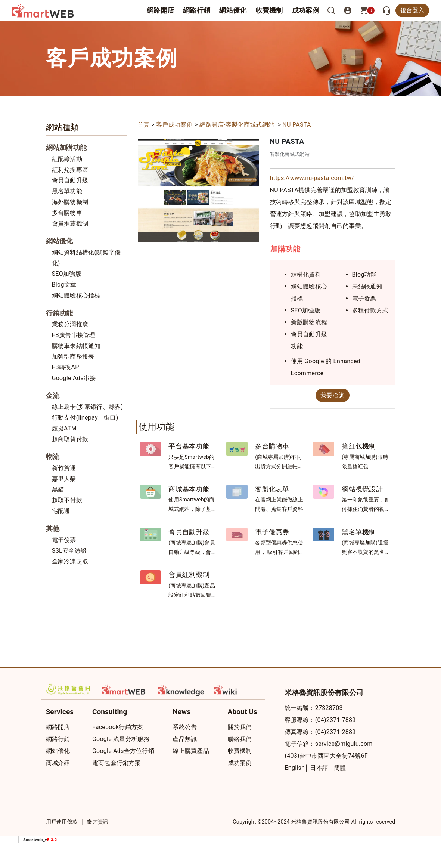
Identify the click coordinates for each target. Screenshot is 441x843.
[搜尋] (331, 10)
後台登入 (412, 10)
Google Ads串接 (74, 378)
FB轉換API (66, 367)
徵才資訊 (97, 822)
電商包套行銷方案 (116, 762)
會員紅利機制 (188, 574)
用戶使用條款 (62, 822)
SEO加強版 (66, 273)
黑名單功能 (67, 191)
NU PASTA (296, 124)
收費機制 (240, 750)
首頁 (143, 124)
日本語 (319, 767)
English (295, 767)
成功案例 (305, 10)
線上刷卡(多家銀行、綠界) (87, 406)
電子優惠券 (272, 532)
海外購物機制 (70, 202)
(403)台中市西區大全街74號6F (326, 755)
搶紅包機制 (359, 446)
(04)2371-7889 (335, 719)
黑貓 (58, 489)
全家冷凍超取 (70, 561)
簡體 (340, 767)
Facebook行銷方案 (117, 727)
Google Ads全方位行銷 (123, 750)
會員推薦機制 (70, 223)
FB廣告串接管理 (74, 335)
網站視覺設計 (362, 489)
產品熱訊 (185, 738)
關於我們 (240, 727)
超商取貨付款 (70, 439)
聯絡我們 (240, 738)
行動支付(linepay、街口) (85, 417)
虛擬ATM (64, 428)
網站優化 (232, 10)
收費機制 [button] (269, 10)
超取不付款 (67, 500)
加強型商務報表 (73, 356)
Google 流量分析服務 (121, 738)
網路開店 (58, 727)
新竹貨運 (64, 468)
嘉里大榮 (64, 478)
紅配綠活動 (67, 159)
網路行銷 (196, 10)
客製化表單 (272, 489)
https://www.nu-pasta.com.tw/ (312, 178)
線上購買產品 (191, 750)
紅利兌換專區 (70, 169)
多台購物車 (67, 212)
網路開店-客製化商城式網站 (237, 124)
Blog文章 (64, 284)
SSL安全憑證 (69, 550)
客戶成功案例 (174, 124)
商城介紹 (58, 762)
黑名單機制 (359, 532)
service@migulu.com (344, 743)
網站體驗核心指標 (76, 295)
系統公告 (185, 727)
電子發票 (64, 539)
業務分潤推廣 (70, 324)
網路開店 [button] (160, 10)
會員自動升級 (70, 180)
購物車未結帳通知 (76, 345)
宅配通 (61, 511)
